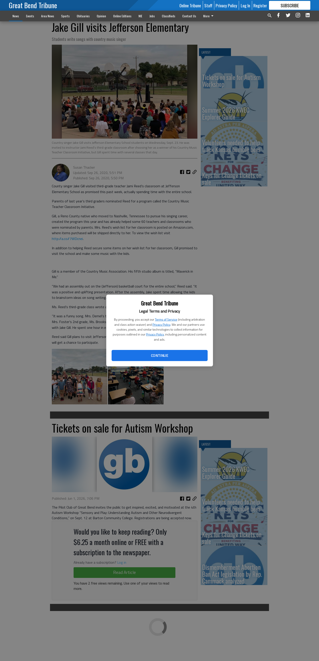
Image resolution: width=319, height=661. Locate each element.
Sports (65, 16)
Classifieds (168, 16)
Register (260, 5)
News (15, 16)
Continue (159, 355)
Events (30, 16)
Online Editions (122, 16)
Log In (245, 5)
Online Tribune (190, 5)
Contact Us (189, 16)
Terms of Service (166, 319)
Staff (208, 5)
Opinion (101, 16)
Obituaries (83, 16)
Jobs (152, 16)
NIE (140, 16)
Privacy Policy (161, 324)
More (209, 16)
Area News (47, 16)
